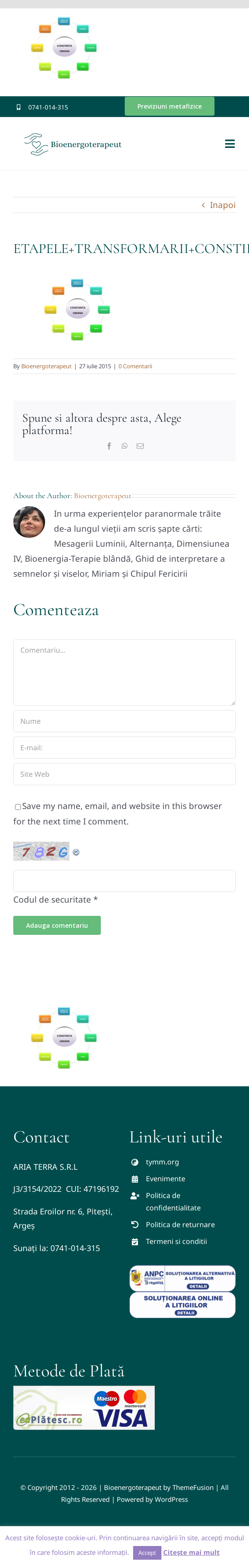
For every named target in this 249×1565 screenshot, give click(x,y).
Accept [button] (147, 1553)
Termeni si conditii (176, 1241)
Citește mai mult (191, 1552)
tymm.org (162, 1162)
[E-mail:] (124, 748)
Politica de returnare (180, 1224)
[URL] (124, 774)
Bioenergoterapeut (46, 366)
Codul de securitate (52, 899)
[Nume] (124, 721)
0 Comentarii (135, 366)
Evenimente (165, 1178)
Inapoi (223, 205)
